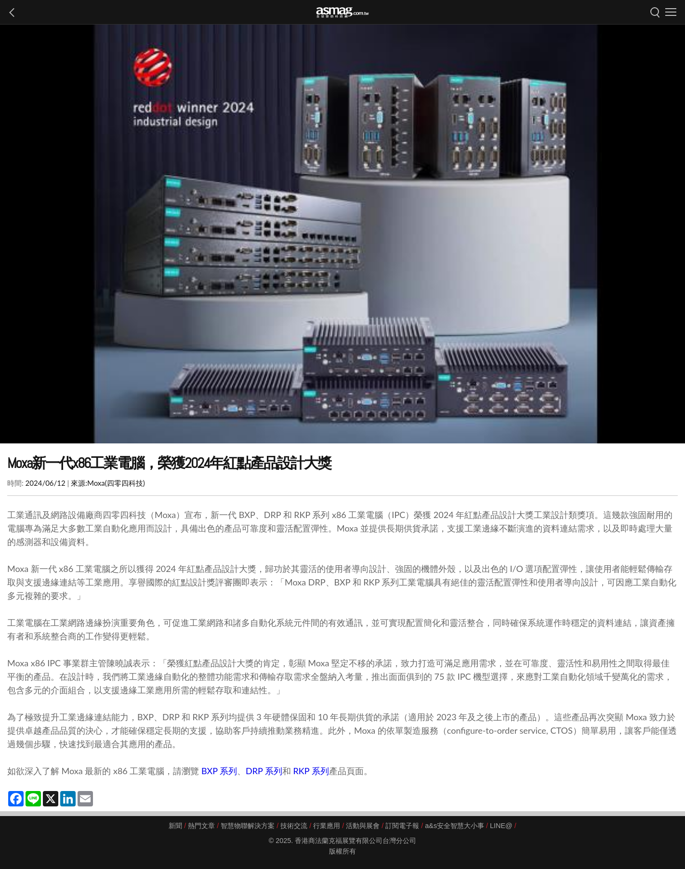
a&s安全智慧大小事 (454, 826)
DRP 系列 (264, 770)
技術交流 (293, 826)
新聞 (175, 826)
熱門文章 (201, 826)
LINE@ (501, 826)
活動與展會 (363, 826)
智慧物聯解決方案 (248, 826)
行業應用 (326, 826)
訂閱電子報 (402, 826)
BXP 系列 (219, 770)
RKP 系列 (311, 770)
